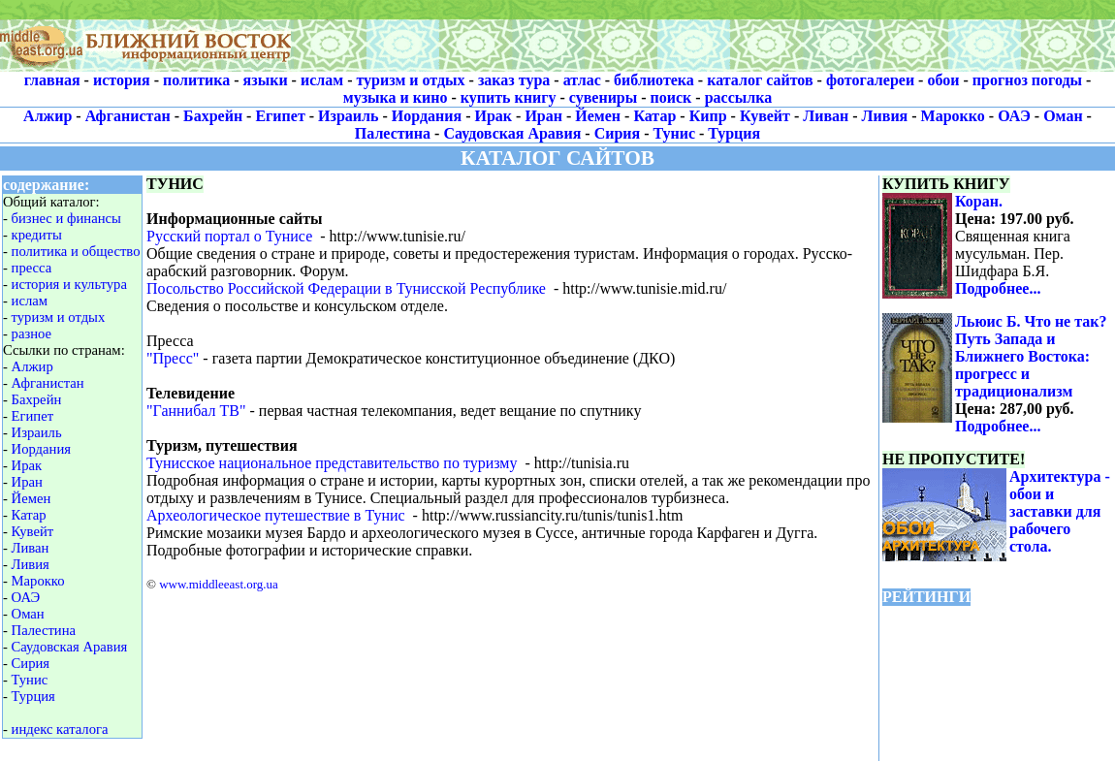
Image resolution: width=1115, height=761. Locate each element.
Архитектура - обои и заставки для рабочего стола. (1059, 511)
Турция (734, 133)
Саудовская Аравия (512, 133)
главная (52, 80)
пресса (32, 267)
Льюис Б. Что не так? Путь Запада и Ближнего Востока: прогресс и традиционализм (1031, 356)
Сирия (617, 133)
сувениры (603, 97)
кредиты (37, 234)
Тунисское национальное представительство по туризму (331, 463)
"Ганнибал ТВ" (196, 410)
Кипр (708, 116)
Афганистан (128, 116)
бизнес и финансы (66, 218)
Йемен (598, 116)
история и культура (69, 284)
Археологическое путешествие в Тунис (275, 515)
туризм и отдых (410, 80)
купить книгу (509, 97)
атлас (582, 80)
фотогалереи (870, 80)
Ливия (885, 116)
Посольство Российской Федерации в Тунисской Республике (346, 288)
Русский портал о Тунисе (229, 236)
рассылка (739, 97)
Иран (543, 116)
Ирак (494, 116)
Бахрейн (212, 116)
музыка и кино (395, 97)
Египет (279, 116)
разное (31, 333)
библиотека (654, 80)
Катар (654, 116)
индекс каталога (60, 729)
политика (196, 80)
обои (943, 80)
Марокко (953, 116)
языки (265, 80)
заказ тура (514, 80)
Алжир (47, 116)
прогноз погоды (1027, 80)
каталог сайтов (759, 80)
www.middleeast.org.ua (218, 584)
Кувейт (765, 116)
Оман (1062, 116)
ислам (322, 80)
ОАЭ (1014, 116)
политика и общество (76, 251)
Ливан (825, 116)
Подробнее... (997, 288)
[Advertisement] (703, 36)
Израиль (348, 116)
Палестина (392, 133)
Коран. (979, 201)
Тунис (674, 133)
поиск (671, 97)
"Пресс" (172, 358)
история (121, 80)
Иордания (427, 116)
